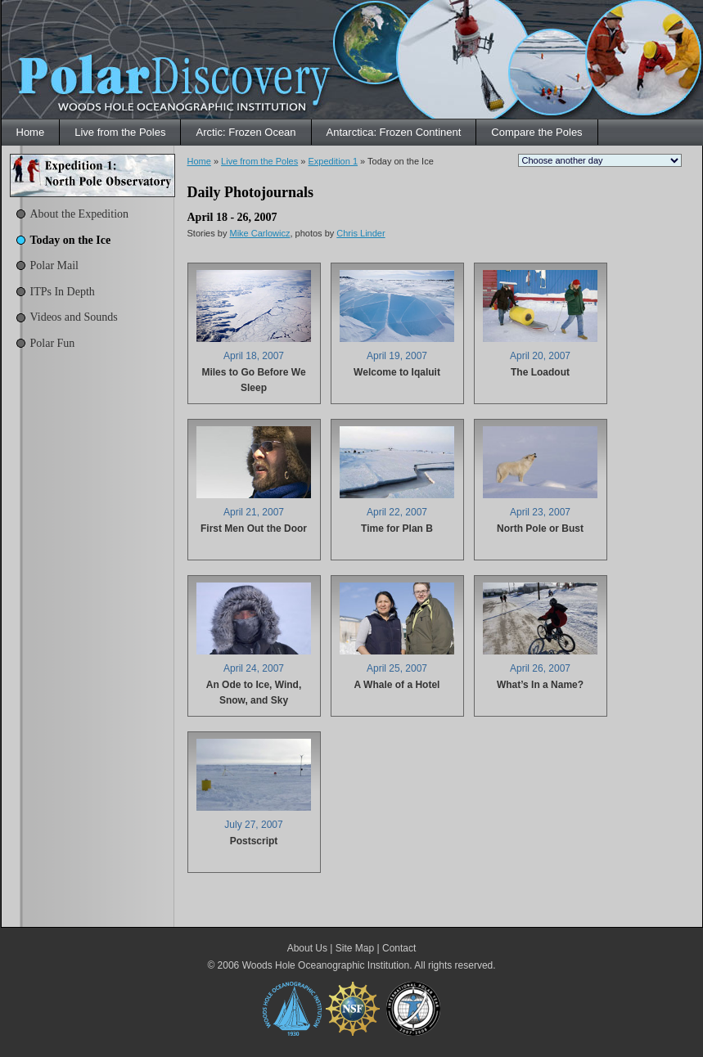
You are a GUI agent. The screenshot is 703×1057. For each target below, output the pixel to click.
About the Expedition (79, 214)
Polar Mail (54, 265)
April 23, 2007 (540, 512)
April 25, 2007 (397, 668)
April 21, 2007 (253, 512)
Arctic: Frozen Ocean (245, 132)
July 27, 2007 (253, 824)
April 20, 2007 (540, 356)
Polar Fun (52, 343)
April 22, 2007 (397, 512)
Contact (399, 948)
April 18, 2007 (253, 356)
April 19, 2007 (397, 356)
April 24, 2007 (253, 668)
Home (30, 132)
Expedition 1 (333, 161)
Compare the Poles (536, 132)
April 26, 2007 (540, 668)
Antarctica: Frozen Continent (394, 132)
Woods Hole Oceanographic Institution (326, 965)
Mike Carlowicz (259, 233)
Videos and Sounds (74, 317)
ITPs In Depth (62, 292)
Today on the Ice (70, 240)
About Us (307, 948)
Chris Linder (360, 233)
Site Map (355, 948)
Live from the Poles (119, 132)
